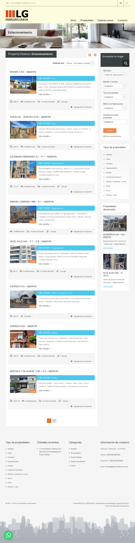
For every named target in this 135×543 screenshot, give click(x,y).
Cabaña (109, 155)
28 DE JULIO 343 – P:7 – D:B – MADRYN (30, 241)
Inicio (73, 20)
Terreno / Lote (111, 195)
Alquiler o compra (110, 82)
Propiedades (86, 20)
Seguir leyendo (119, 244)
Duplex (108, 173)
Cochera (109, 164)
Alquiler (74, 449)
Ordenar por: (59, 63)
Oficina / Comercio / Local (116, 182)
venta (73, 466)
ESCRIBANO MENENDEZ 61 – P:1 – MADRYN (33, 156)
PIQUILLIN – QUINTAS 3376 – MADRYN (30, 117)
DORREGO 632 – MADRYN (23, 326)
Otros (108, 186)
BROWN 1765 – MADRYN (23, 71)
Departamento (111, 168)
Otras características (112, 136)
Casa (108, 159)
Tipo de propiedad (110, 93)
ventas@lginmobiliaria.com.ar (23, 3)
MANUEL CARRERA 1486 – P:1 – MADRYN (32, 201)
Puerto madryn (76, 457)
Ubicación (107, 71)
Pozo (108, 191)
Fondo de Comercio (113, 177)
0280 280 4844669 (116, 461)
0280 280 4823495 (113, 455)
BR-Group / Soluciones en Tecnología (101, 503)
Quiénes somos (105, 20)
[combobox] (80, 63)
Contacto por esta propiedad (110, 116)
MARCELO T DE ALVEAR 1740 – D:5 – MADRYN (34, 371)
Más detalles (45, 94)
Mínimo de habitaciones (113, 104)
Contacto (122, 20)
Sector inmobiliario (78, 461)
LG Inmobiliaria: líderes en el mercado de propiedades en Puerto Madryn (50, 452)
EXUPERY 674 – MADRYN (23, 286)
